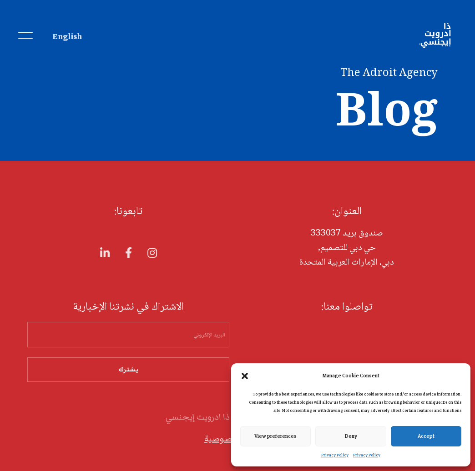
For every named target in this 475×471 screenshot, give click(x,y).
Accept (426, 436)
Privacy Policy (366, 455)
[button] (244, 375)
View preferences (275, 436)
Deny (351, 436)
